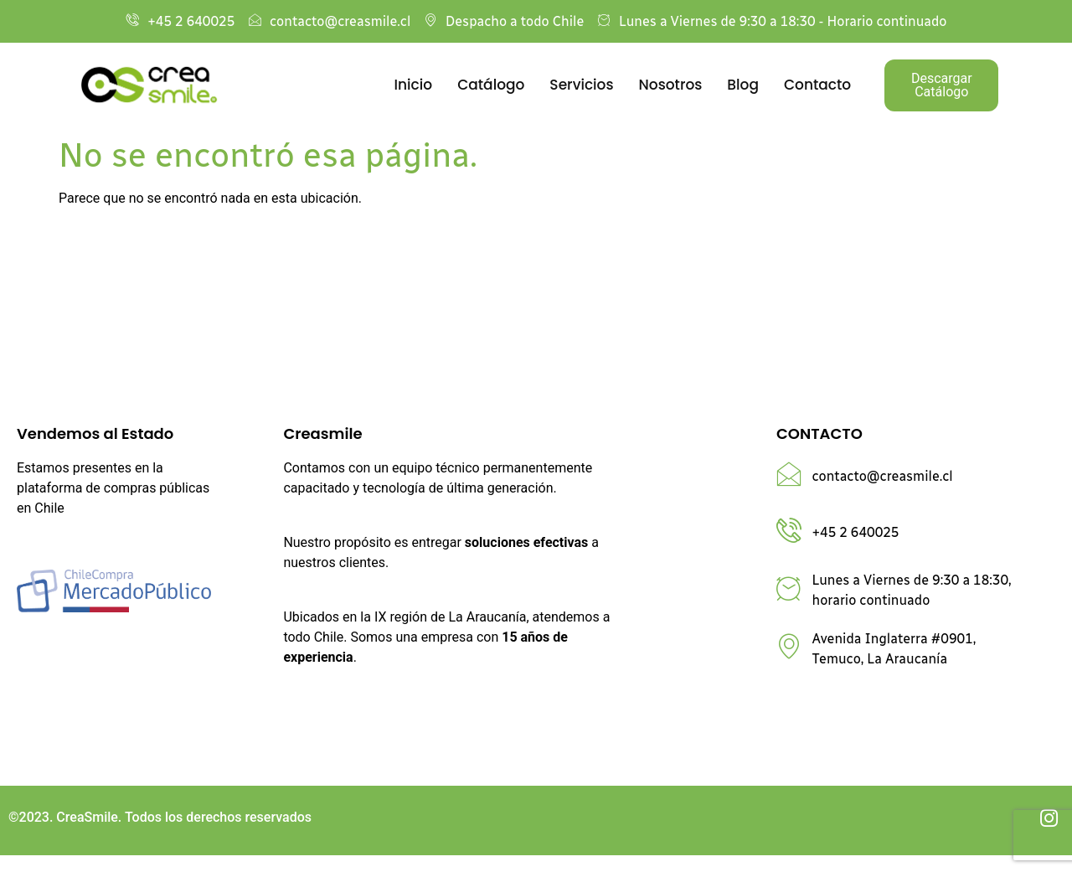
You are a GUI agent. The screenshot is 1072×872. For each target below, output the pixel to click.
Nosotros (671, 85)
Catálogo (490, 85)
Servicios (581, 85)
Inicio (413, 85)
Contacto (817, 85)
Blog (743, 85)
